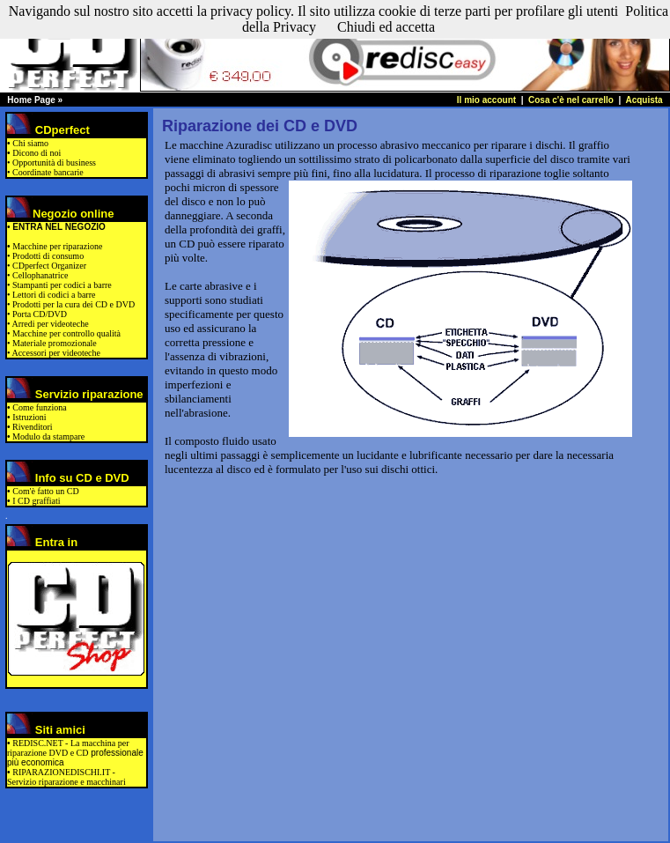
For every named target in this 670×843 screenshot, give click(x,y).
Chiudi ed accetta (386, 26)
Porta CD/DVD (39, 314)
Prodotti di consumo (48, 256)
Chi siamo (30, 143)
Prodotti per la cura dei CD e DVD (73, 304)
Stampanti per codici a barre (61, 285)
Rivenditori (32, 427)
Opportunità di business (54, 162)
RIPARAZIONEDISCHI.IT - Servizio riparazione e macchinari (66, 777)
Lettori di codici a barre (53, 294)
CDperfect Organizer (49, 265)
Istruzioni (29, 417)
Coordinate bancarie (48, 172)
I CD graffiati (36, 501)
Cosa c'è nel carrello (572, 100)
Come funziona (39, 407)
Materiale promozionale (54, 343)
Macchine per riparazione (57, 246)
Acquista (643, 100)
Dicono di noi (36, 153)
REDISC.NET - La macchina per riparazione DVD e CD (68, 748)
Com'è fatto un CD (45, 491)
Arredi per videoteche (50, 324)
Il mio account (486, 100)
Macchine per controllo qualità (66, 333)
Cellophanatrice (40, 275)
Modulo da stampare (48, 436)
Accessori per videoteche (55, 353)
